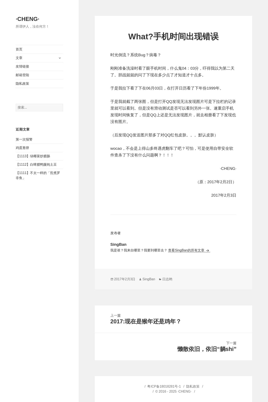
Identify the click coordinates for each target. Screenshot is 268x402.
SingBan (148, 279)
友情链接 (22, 66)
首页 (19, 49)
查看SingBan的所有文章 (186, 250)
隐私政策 (22, 83)
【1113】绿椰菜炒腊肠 (33, 156)
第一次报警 (24, 139)
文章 (19, 58)
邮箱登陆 (22, 75)
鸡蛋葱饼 (22, 148)
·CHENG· (27, 19)
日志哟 (167, 279)
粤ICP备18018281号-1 (164, 386)
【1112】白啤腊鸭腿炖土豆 (36, 164)
